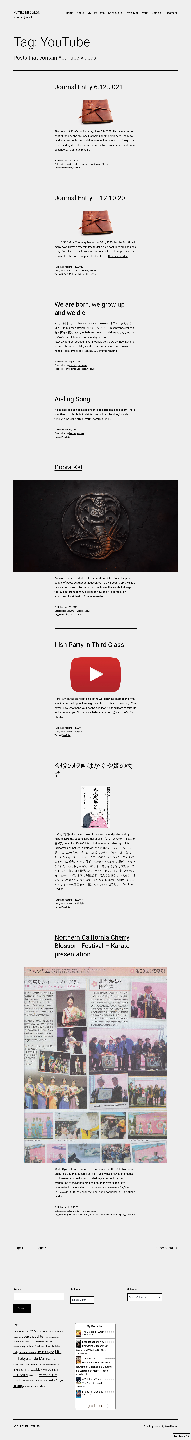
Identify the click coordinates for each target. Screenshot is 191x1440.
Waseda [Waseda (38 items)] (31, 1386)
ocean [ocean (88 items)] (53, 1369)
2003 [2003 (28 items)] (27, 1331)
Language (82, 365)
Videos (94, 1211)
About (80, 13)
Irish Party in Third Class (89, 645)
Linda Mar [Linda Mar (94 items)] (37, 1358)
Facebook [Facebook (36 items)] (18, 1341)
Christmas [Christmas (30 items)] (58, 1331)
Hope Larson (81, 1386)
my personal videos (95, 1214)
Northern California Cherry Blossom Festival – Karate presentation (92, 945)
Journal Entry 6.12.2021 (89, 87)
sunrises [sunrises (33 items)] (38, 1380)
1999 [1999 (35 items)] (21, 1331)
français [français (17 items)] (32, 1342)
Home (69, 13)
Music (105, 164)
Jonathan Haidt (82, 1374)
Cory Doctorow (82, 1353)
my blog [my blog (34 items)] (17, 1369)
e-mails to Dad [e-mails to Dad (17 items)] (48, 1337)
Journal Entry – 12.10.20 (90, 198)
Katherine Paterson (89, 1395)
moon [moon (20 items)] (27, 1364)
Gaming (156, 13)
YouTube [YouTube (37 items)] (41, 1386)
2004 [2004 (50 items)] (33, 1331)
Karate (72, 611)
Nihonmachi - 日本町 (115, 1214)
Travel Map (132, 13)
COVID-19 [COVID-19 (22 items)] (17, 1337)
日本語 (80, 903)
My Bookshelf (95, 1326)
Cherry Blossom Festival (73, 1214)
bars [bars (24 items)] (39, 1332)
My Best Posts (96, 13)
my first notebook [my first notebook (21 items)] (29, 1370)
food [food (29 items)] (27, 1341)
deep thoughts (69, 369)
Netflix (65, 614)
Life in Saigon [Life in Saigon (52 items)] (45, 1352)
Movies (72, 433)
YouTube (77, 167)
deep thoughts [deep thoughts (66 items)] (32, 1337)
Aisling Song (72, 399)
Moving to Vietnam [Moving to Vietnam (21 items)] (53, 1364)
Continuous (115, 13)
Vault (145, 13)
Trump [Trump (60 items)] (18, 1386)
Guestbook (171, 13)
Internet (84, 270)
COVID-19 (66, 274)
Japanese (81, 369)
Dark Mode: (181, 1436)
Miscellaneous (83, 611)
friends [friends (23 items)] (55, 1342)
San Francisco (83, 1211)
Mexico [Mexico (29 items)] (49, 1359)
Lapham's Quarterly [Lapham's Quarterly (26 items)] (27, 1352)
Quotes (80, 433)
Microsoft (83, 274)
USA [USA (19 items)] (24, 1386)
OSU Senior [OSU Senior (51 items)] (20, 1375)
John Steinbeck (88, 1335)
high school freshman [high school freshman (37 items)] (33, 1346)
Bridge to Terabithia (92, 1391)
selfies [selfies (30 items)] (24, 1380)
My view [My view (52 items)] (41, 1369)
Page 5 (41, 1248)
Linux (74, 274)
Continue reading (80, 149)
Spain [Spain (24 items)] (30, 1381)
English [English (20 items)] (56, 1337)
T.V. (71, 614)
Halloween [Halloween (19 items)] (17, 1347)
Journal (97, 164)
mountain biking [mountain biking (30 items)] (38, 1364)
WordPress (171, 1426)
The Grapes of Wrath (93, 1331)
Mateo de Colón (26, 13)
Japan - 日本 (87, 164)
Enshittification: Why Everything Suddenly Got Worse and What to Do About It (92, 1345)
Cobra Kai (68, 467)
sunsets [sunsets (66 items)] (49, 1380)
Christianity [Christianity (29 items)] (47, 1331)
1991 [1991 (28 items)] (15, 1331)
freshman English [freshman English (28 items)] (44, 1341)
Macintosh (67, 167)
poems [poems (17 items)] (31, 1375)
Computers (74, 164)
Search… (18, 1289)
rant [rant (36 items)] (36, 1375)
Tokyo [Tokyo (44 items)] (59, 1380)
